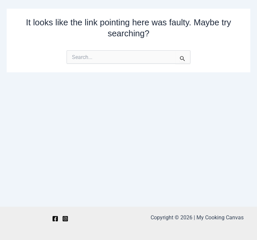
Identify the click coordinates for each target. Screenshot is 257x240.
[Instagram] (65, 219)
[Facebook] (55, 219)
